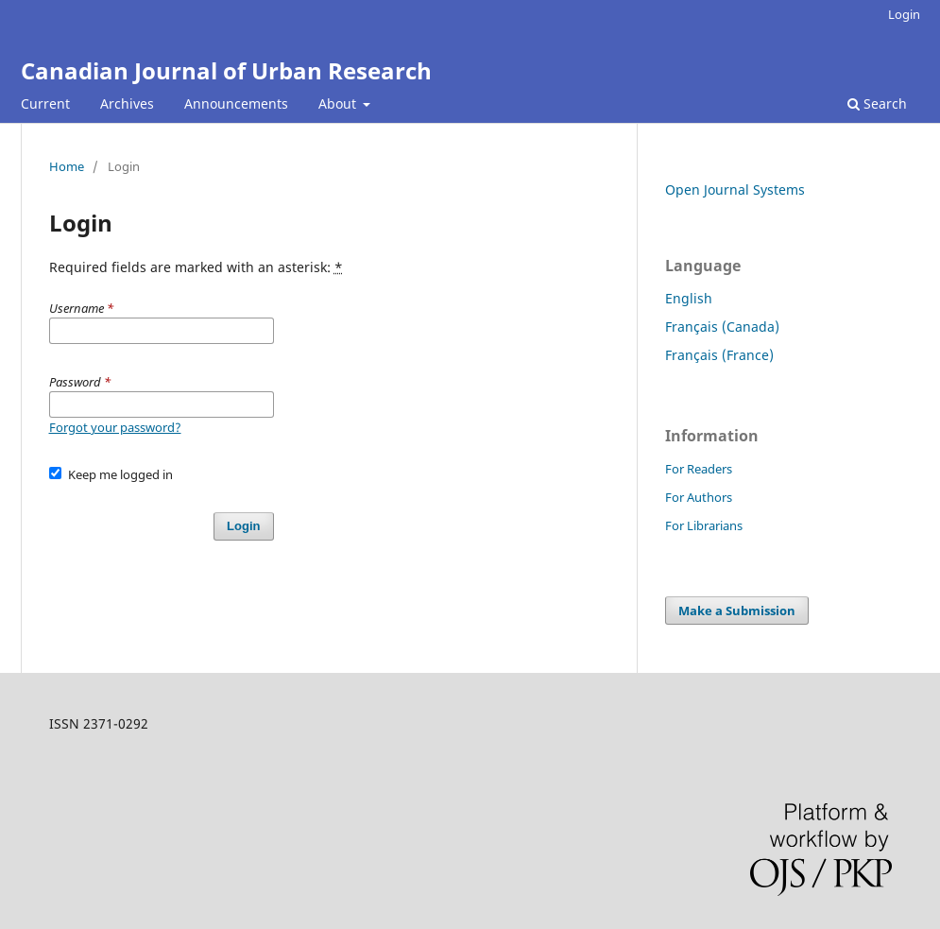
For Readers (698, 468)
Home (66, 166)
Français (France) (719, 355)
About (339, 103)
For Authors (698, 497)
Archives (127, 103)
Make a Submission (736, 610)
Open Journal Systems (735, 189)
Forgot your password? (115, 427)
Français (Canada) (722, 326)
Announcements (236, 103)
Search (877, 103)
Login (904, 14)
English (688, 298)
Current (45, 103)
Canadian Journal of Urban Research (226, 70)
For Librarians (704, 525)
